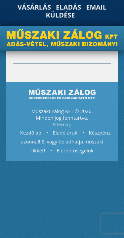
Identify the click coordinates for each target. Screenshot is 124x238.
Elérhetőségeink (75, 150)
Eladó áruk (65, 132)
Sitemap (62, 124)
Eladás (68, 7)
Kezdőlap (30, 132)
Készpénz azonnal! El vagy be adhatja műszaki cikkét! (65, 141)
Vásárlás (34, 7)
